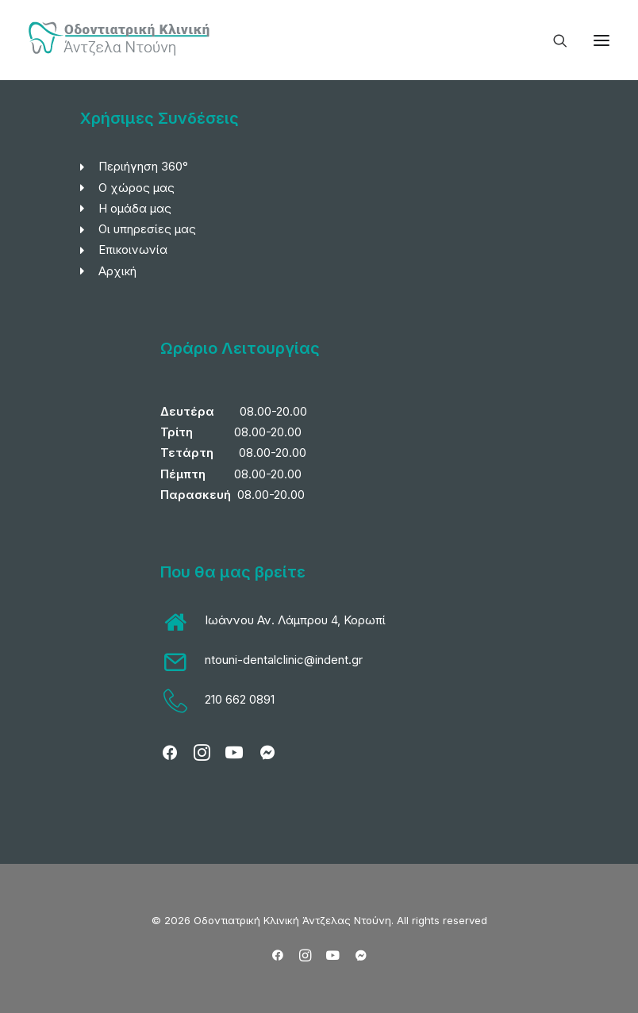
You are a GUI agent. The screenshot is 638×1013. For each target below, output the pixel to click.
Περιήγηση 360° (143, 166)
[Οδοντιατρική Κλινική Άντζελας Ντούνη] (121, 40)
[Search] (553, 40)
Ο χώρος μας (136, 187)
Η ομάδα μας (134, 208)
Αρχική (117, 270)
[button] (601, 40)
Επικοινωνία (132, 249)
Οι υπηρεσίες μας (147, 228)
